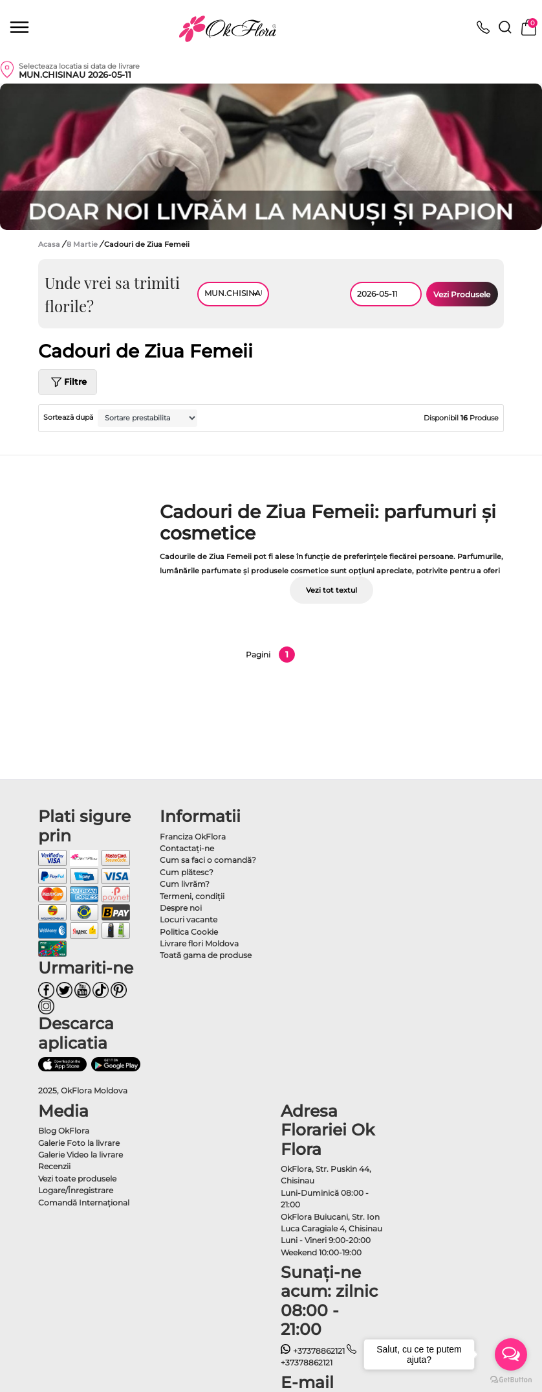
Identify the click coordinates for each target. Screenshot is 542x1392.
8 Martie (83, 244)
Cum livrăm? (185, 884)
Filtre (68, 382)
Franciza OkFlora (193, 836)
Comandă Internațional (83, 1202)
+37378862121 (313, 1351)
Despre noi (181, 908)
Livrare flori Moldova (199, 943)
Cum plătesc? (186, 872)
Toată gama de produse (206, 955)
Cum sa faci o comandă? (208, 860)
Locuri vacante (188, 919)
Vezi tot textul (331, 590)
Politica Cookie (189, 932)
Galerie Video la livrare (80, 1154)
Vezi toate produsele (77, 1178)
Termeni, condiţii (192, 896)
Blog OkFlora (63, 1130)
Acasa (49, 244)
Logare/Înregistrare (75, 1190)
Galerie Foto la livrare (79, 1143)
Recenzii (54, 1166)
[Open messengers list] (511, 1354)
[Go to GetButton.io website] (511, 1379)
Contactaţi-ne (187, 848)
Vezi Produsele (461, 294)
